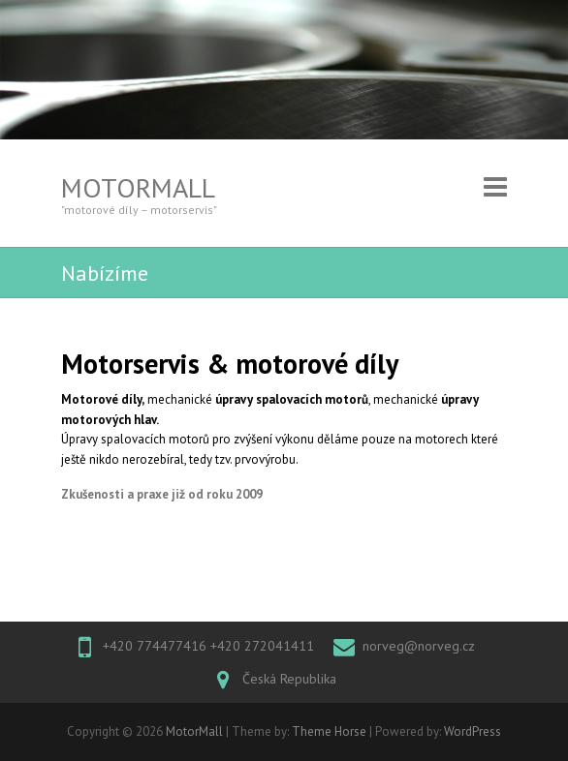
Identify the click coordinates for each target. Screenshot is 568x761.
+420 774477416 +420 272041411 (208, 645)
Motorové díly (101, 399)
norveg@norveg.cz (419, 645)
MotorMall (138, 187)
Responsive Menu (495, 187)
